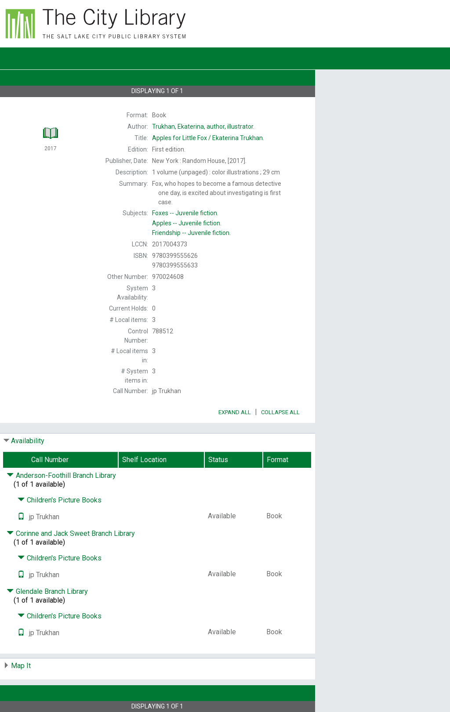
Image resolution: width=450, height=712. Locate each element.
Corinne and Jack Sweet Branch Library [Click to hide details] (71, 533)
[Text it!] (21, 517)
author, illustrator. (203, 126)
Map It (21, 665)
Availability (27, 441)
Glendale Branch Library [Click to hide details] (47, 591)
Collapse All (280, 412)
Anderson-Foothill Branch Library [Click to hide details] (61, 475)
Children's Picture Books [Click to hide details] (60, 500)
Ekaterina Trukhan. (208, 137)
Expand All (234, 412)
